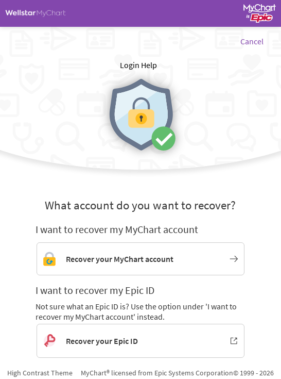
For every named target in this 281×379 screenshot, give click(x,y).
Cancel (252, 41)
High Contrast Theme (40, 372)
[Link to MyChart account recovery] (140, 258)
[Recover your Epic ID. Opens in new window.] (140, 341)
